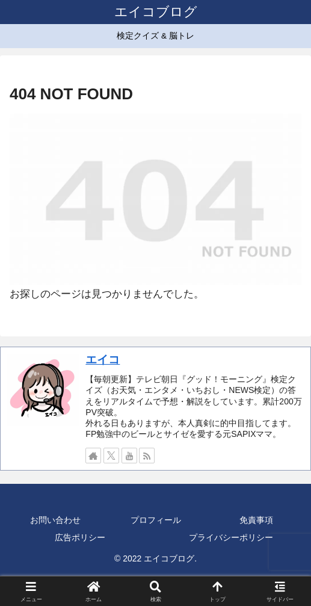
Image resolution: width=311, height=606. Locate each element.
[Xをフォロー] (111, 455)
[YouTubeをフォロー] (129, 455)
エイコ (102, 359)
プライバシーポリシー (231, 537)
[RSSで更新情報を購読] (147, 455)
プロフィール (156, 520)
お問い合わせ (55, 520)
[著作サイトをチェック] (93, 455)
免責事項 (256, 520)
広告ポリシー (80, 537)
